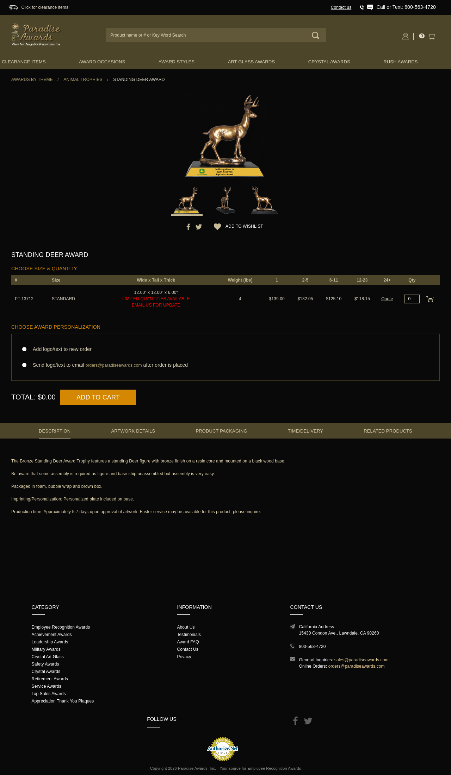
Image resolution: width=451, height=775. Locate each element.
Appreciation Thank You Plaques (63, 701)
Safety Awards (45, 664)
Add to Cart (98, 397)
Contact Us (187, 649)
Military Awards (46, 649)
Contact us (341, 7)
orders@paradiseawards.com (356, 666)
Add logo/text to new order (60, 349)
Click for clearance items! (45, 7)
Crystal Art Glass (48, 656)
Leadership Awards (50, 641)
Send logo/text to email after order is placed (225, 365)
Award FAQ (188, 641)
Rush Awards (400, 61)
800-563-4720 (312, 646)
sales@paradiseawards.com (361, 659)
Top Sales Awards (49, 693)
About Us (185, 627)
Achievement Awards (52, 634)
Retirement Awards (50, 678)
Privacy (184, 656)
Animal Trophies (83, 79)
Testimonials (188, 634)
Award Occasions (102, 61)
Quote (387, 298)
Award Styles (176, 61)
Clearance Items (24, 61)
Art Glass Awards (251, 61)
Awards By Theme (32, 79)
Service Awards (46, 686)
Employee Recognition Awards (61, 627)
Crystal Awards (329, 61)
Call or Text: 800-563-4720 (406, 7)
